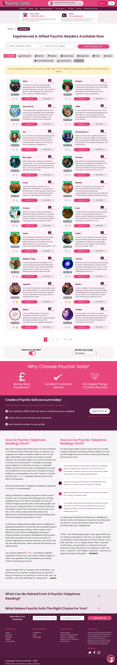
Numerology (67, 56)
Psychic (39, 56)
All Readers (24, 29)
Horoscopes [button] (60, 9)
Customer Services (90, 9)
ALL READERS (10, 56)
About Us (8, 635)
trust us (21, 476)
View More (79, 61)
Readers (8, 637)
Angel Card (83, 56)
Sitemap (36, 664)
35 (71, 339)
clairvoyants (68, 471)
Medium (52, 56)
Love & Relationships (43, 61)
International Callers (24, 664)
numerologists (79, 474)
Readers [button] (22, 9)
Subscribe (100, 618)
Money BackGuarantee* (22, 385)
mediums (76, 471)
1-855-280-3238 (37, 16)
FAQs (35, 635)
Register (102, 3)
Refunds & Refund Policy (69, 635)
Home (10, 29)
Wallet (31, 9)
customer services (104, 640)
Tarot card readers (95, 471)
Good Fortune (64, 61)
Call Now (29, 99)
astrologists (93, 474)
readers (29, 553)
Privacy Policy (65, 633)
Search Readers (93, 46)
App (36, 9)
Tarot (96, 56)
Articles (79, 9)
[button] (58, 596)
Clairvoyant (25, 56)
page (66, 468)
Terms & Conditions (67, 637)
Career (108, 56)
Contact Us (37, 633)
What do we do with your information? (69, 640)
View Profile (46, 99)
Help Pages (37, 637)
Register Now (99, 411)
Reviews (71, 9)
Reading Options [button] (46, 9)
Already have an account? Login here (100, 416)
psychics (84, 471)
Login (111, 3)
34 (65, 339)
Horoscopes (10, 641)
